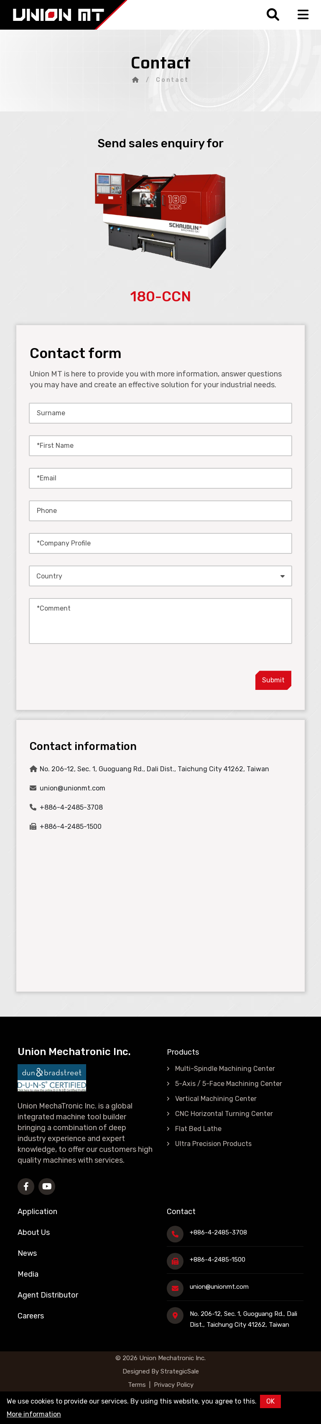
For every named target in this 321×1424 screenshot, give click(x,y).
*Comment (54, 608)
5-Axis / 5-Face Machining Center (228, 1084)
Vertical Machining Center (216, 1099)
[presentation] (181, 673)
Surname (51, 413)
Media (28, 1274)
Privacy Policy (174, 1385)
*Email (46, 478)
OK (270, 1401)
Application (37, 1211)
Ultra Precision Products (213, 1144)
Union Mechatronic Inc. (172, 1358)
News (27, 1253)
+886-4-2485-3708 (71, 807)
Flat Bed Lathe (198, 1129)
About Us (34, 1232)
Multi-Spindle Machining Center (225, 1069)
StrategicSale (179, 1371)
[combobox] (160, 576)
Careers (31, 1315)
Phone (47, 511)
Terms (137, 1385)
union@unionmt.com (72, 788)
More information (34, 1414)
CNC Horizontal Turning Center (224, 1114)
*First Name (55, 445)
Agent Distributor (48, 1295)
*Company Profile (64, 543)
